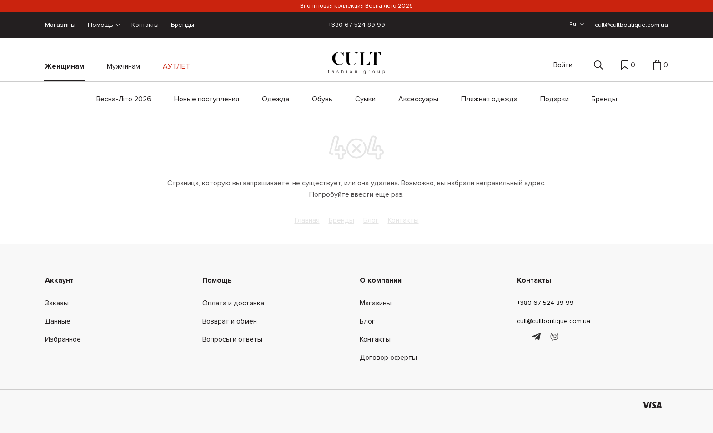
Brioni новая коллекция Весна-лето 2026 (356, 6)
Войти (562, 65)
